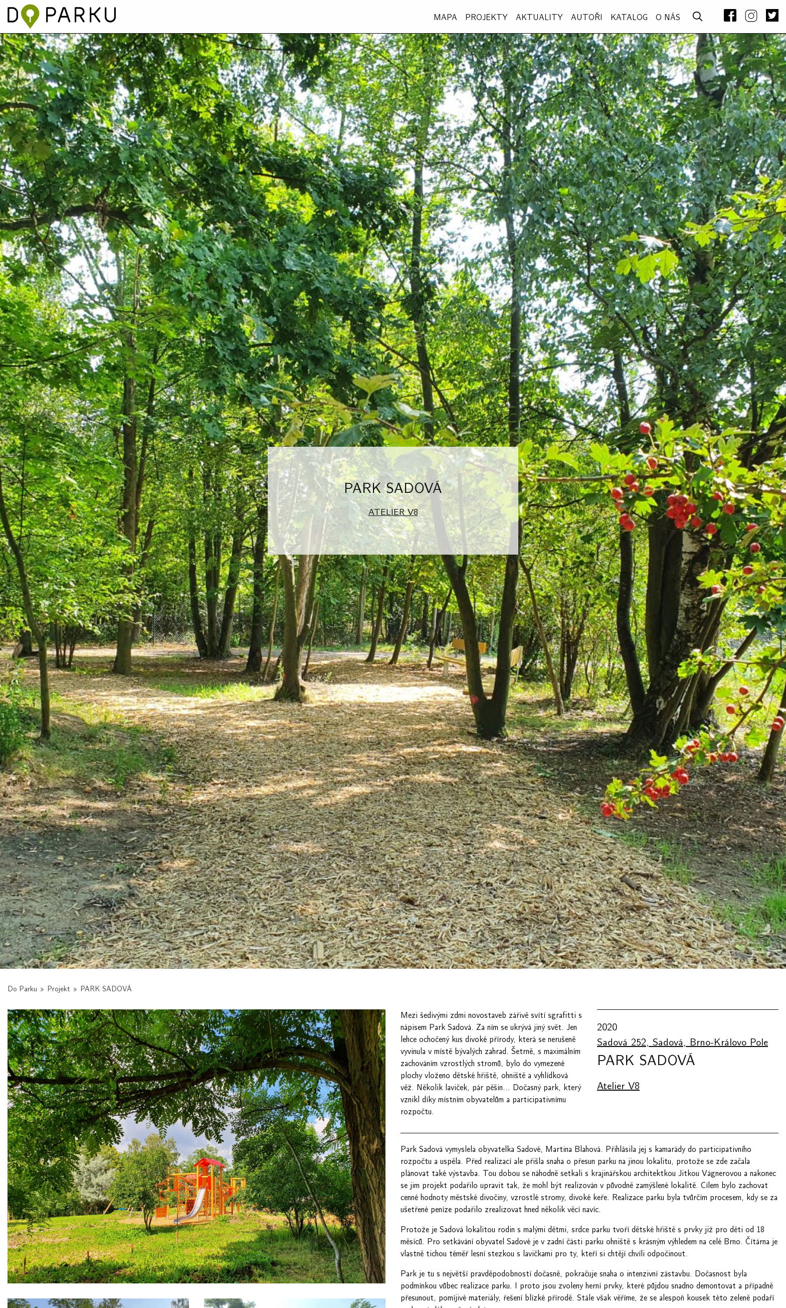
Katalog (629, 17)
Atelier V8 (393, 512)
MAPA (445, 17)
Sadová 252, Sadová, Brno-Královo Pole (682, 1042)
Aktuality (539, 17)
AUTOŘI (587, 17)
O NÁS (668, 17)
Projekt (58, 989)
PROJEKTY (486, 17)
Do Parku (22, 989)
